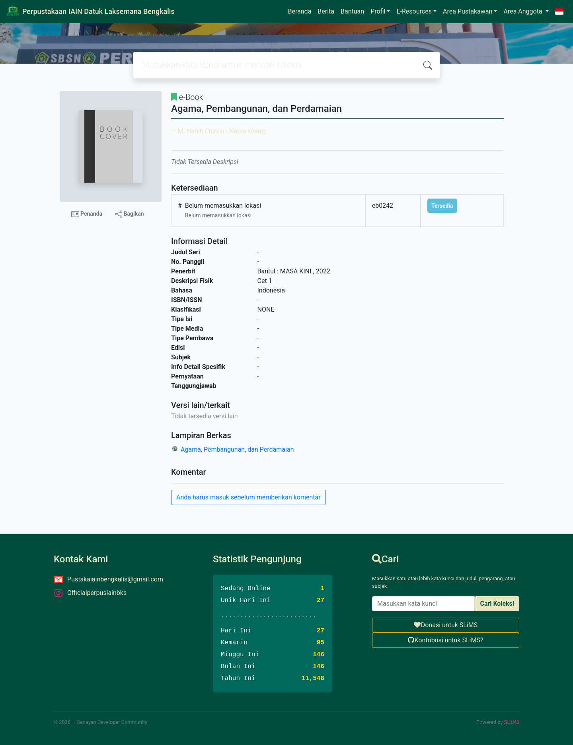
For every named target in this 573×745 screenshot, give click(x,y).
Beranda (300, 11)
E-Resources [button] (413, 11)
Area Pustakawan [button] (467, 11)
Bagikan (129, 214)
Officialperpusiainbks (97, 593)
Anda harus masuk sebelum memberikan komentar (248, 497)
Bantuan (352, 11)
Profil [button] (377, 11)
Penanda (87, 214)
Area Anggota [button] (523, 11)
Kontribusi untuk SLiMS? (445, 640)
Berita (326, 11)
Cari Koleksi (497, 603)
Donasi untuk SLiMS (446, 625)
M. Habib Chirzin (200, 131)
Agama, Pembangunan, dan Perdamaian (237, 449)
